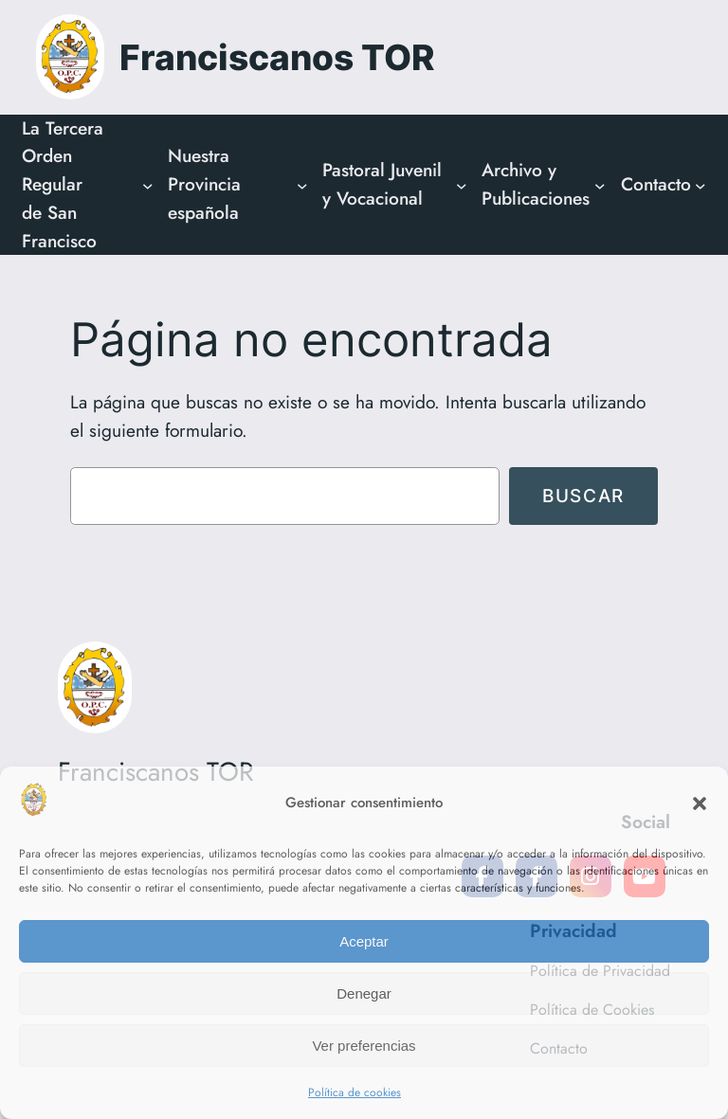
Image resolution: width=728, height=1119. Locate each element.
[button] (699, 803)
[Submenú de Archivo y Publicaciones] (600, 184)
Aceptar (364, 941)
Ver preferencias (363, 1046)
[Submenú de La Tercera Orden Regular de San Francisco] (148, 184)
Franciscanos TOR (276, 57)
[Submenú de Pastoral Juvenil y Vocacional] (461, 184)
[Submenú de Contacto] (700, 184)
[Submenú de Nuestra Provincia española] (302, 184)
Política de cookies (354, 1092)
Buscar (583, 495)
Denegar (364, 993)
